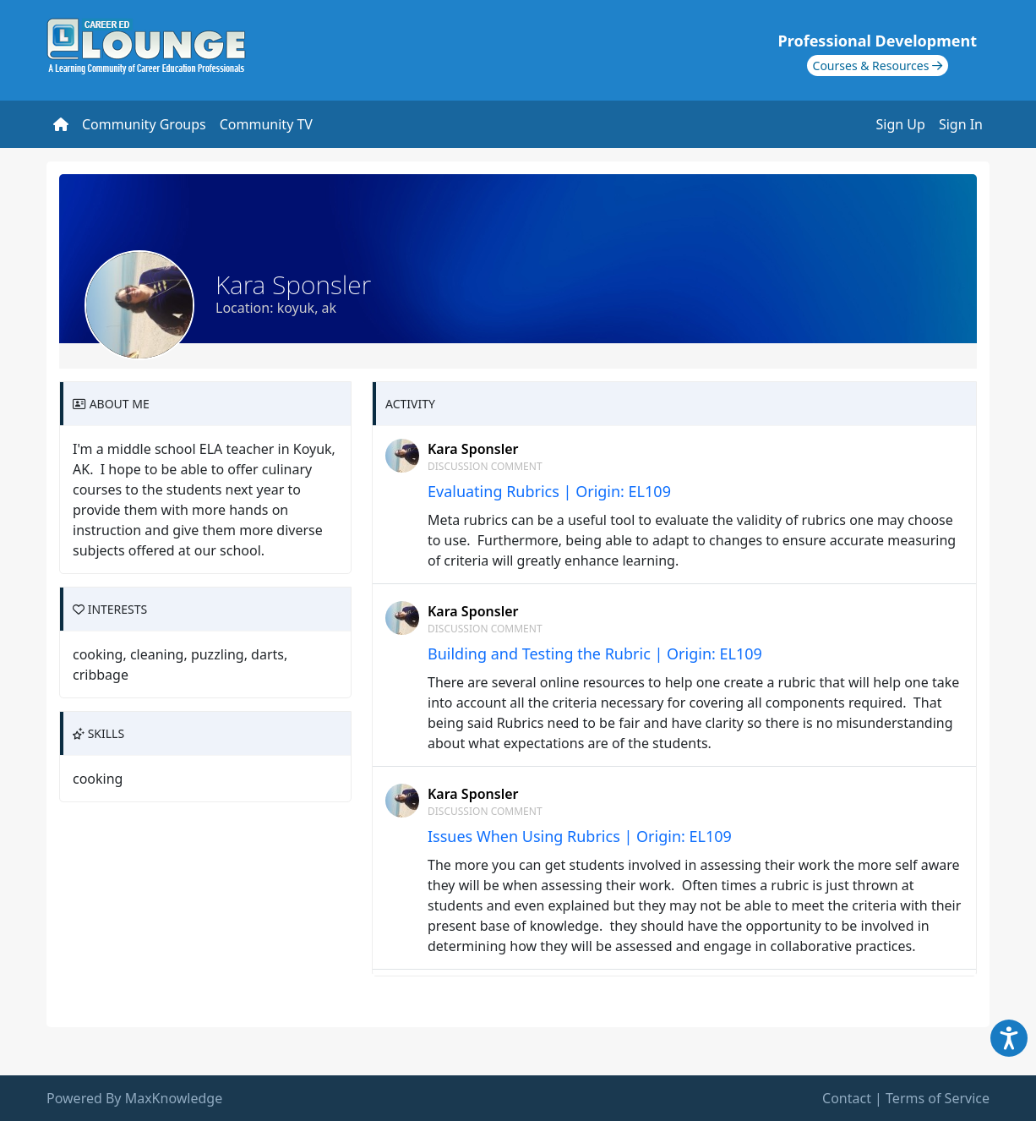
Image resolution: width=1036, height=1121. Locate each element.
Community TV (266, 124)
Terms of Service (938, 1098)
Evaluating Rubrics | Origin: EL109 (549, 491)
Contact (846, 1098)
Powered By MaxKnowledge (134, 1098)
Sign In (961, 124)
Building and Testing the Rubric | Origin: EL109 (595, 653)
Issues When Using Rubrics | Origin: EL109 (580, 836)
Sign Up (900, 124)
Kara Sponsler (473, 449)
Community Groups (144, 124)
